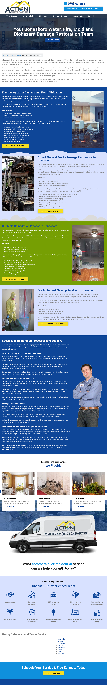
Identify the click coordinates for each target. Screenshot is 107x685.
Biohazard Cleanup (60, 17)
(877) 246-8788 (76, 4)
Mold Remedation (28, 17)
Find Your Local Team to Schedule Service (83, 8)
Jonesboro (61, 649)
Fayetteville (61, 645)
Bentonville (61, 641)
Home (5, 57)
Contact (91, 17)
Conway (60, 643)
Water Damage (11, 17)
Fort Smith (61, 647)
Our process (81, 508)
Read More (10, 508)
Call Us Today (53, 41)
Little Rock (61, 651)
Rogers (60, 653)
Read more (45, 508)
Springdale (61, 655)
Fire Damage (43, 17)
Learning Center (77, 17)
